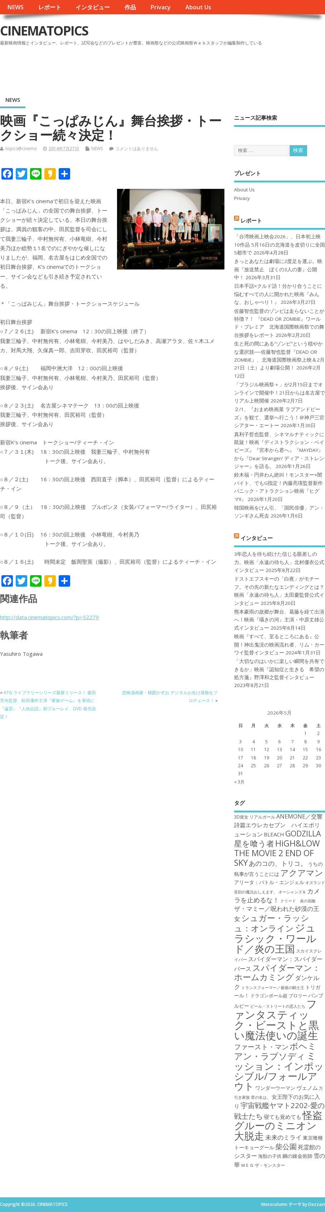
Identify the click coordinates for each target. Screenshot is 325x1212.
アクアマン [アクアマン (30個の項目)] (301, 872)
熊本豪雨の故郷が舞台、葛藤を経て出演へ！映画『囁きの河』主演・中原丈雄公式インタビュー (279, 620)
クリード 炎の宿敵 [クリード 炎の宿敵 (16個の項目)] (298, 900)
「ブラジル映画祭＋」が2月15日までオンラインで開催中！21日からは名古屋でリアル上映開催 (279, 392)
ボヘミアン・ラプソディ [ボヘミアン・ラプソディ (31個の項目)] (275, 1051)
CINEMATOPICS (44, 30)
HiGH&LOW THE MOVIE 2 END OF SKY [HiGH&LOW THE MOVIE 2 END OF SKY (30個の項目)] (277, 853)
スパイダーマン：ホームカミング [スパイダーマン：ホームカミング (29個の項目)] (277, 972)
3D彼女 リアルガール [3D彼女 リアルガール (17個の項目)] (254, 817)
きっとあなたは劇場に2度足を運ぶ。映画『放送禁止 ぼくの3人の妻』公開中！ (278, 269)
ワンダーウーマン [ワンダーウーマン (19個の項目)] (275, 1087)
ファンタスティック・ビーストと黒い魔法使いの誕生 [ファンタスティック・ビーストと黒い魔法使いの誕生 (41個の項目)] (276, 1019)
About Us (198, 7)
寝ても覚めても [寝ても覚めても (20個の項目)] (282, 1116)
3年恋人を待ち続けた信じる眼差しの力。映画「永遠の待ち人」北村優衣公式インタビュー (279, 562)
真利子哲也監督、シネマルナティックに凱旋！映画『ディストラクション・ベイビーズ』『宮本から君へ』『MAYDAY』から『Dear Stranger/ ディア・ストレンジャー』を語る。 (279, 450)
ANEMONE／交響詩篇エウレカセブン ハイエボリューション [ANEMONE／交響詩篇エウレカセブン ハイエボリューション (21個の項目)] (278, 825)
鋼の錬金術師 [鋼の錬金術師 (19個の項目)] (297, 1156)
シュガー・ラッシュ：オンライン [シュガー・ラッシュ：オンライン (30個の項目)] (271, 923)
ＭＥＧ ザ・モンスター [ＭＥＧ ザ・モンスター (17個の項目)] (263, 1165)
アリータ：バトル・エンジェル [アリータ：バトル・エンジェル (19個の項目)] (269, 882)
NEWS (15, 7)
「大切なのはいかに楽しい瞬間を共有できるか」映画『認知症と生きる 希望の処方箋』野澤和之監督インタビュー (279, 669)
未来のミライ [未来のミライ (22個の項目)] (283, 1137)
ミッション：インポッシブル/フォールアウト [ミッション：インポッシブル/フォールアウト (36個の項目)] (279, 1071)
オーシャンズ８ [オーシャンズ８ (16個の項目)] (292, 891)
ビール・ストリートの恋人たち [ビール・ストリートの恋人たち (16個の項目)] (277, 1006)
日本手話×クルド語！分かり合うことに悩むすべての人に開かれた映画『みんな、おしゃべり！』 (278, 294)
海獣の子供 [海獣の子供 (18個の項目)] (269, 1156)
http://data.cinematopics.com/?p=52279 (49, 617)
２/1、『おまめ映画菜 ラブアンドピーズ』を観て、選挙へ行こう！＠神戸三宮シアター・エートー (279, 417)
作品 (130, 7)
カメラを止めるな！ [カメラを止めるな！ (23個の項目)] (277, 895)
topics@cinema (21, 148)
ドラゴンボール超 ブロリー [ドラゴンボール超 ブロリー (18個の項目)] (278, 995)
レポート (49, 7)
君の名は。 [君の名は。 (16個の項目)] (261, 1097)
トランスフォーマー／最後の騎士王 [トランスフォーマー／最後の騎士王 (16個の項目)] (272, 987)
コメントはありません (136, 148)
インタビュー (93, 7)
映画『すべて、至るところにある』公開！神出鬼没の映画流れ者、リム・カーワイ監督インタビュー (279, 644)
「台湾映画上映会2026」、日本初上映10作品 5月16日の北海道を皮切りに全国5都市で (279, 244)
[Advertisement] (188, 68)
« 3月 (239, 782)
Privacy (160, 7)
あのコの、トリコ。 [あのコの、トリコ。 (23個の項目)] (278, 863)
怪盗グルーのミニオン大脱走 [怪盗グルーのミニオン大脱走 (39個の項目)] (278, 1125)
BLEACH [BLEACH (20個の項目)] (274, 834)
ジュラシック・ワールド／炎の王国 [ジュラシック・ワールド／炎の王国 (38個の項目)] (275, 938)
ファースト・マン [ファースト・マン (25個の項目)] (261, 1046)
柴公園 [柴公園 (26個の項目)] (286, 1146)
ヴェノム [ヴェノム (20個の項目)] (307, 1087)
